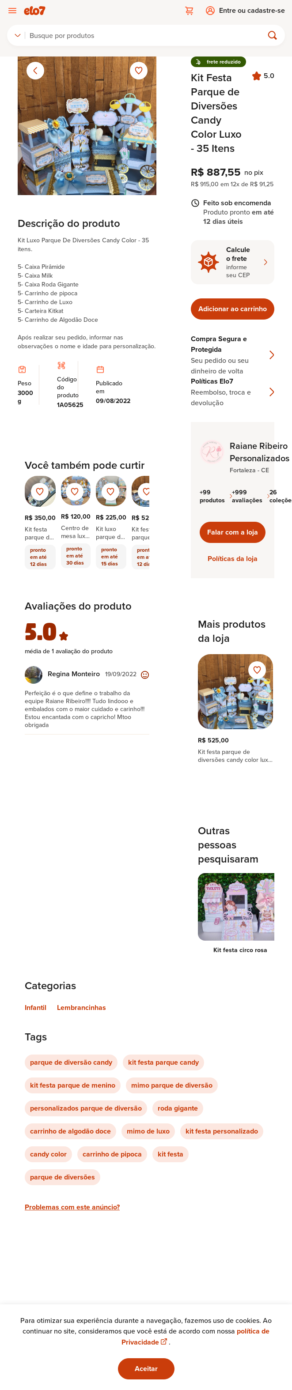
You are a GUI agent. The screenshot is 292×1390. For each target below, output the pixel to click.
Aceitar (146, 1369)
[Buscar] (148, 35)
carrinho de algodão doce (70, 1131)
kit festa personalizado (222, 1131)
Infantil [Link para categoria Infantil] (35, 1007)
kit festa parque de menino (72, 1085)
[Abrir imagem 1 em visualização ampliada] (87, 126)
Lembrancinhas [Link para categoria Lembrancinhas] (81, 1007)
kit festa (170, 1154)
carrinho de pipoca (112, 1154)
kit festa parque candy (163, 1062)
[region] (232, 709)
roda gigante (178, 1108)
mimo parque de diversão (171, 1085)
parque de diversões (62, 1177)
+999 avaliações (250, 496)
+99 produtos (216, 496)
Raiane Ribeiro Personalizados (259, 452)
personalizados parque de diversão (86, 1108)
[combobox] (17, 35)
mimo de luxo (148, 1131)
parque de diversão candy (71, 1062)
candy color (48, 1154)
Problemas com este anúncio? (72, 1207)
